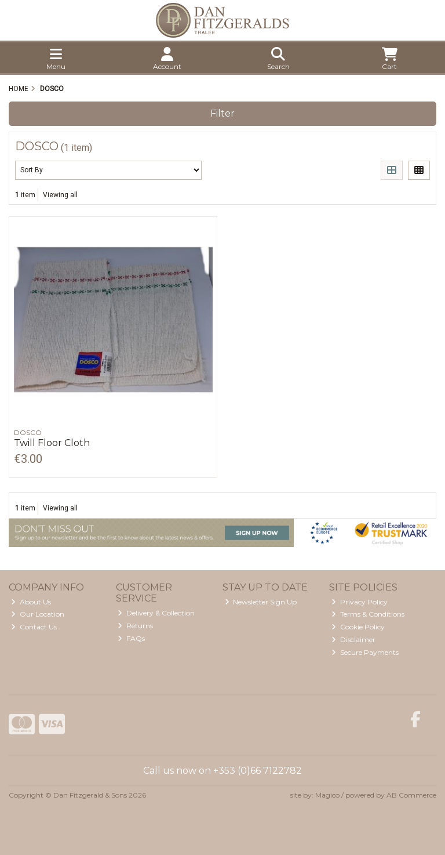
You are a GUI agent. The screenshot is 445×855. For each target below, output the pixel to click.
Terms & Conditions (367, 614)
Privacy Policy (359, 601)
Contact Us (34, 626)
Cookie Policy (358, 626)
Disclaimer (353, 639)
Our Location (37, 614)
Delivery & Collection (156, 612)
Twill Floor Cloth (52, 442)
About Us (31, 601)
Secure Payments (365, 652)
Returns (135, 625)
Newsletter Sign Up (261, 601)
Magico (327, 795)
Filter (222, 113)
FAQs (131, 638)
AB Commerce (411, 795)
